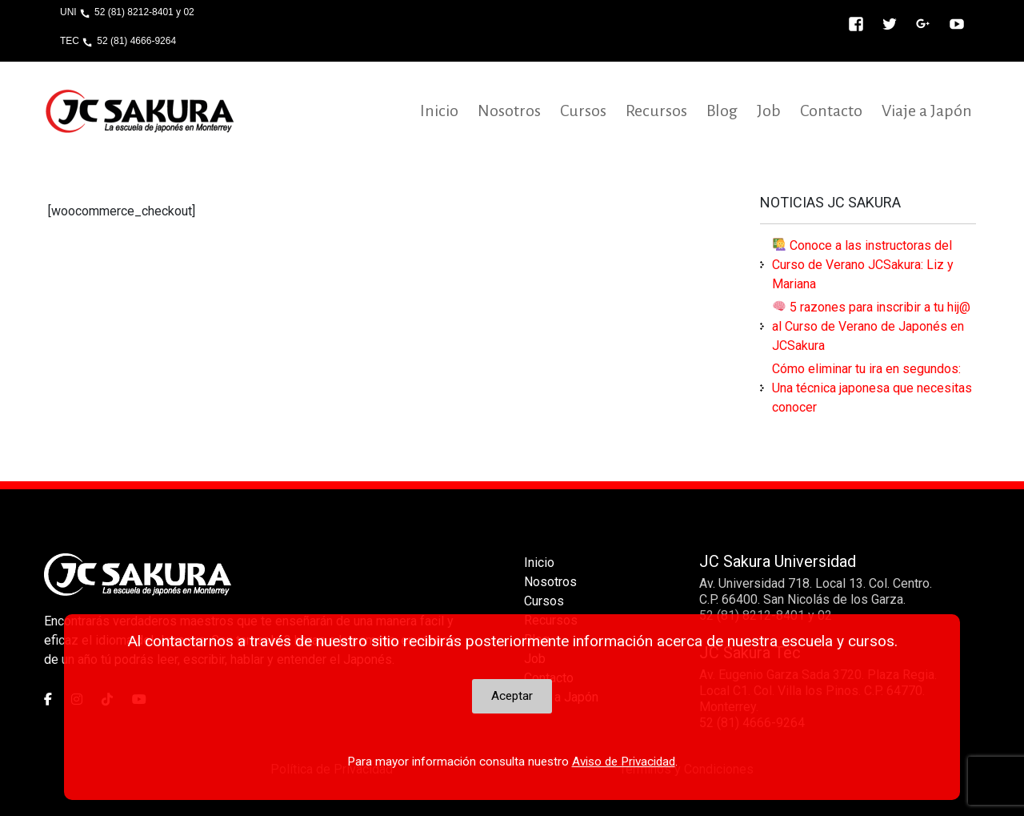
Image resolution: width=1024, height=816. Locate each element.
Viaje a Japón (927, 110)
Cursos (583, 110)
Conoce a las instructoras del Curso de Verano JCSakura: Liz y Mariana (863, 264)
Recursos (656, 110)
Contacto (831, 110)
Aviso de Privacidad (623, 761)
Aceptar (512, 696)
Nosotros (509, 110)
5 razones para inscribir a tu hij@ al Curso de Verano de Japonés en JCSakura (871, 326)
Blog (722, 110)
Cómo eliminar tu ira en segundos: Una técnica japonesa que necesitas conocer (872, 388)
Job (769, 110)
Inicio (439, 110)
